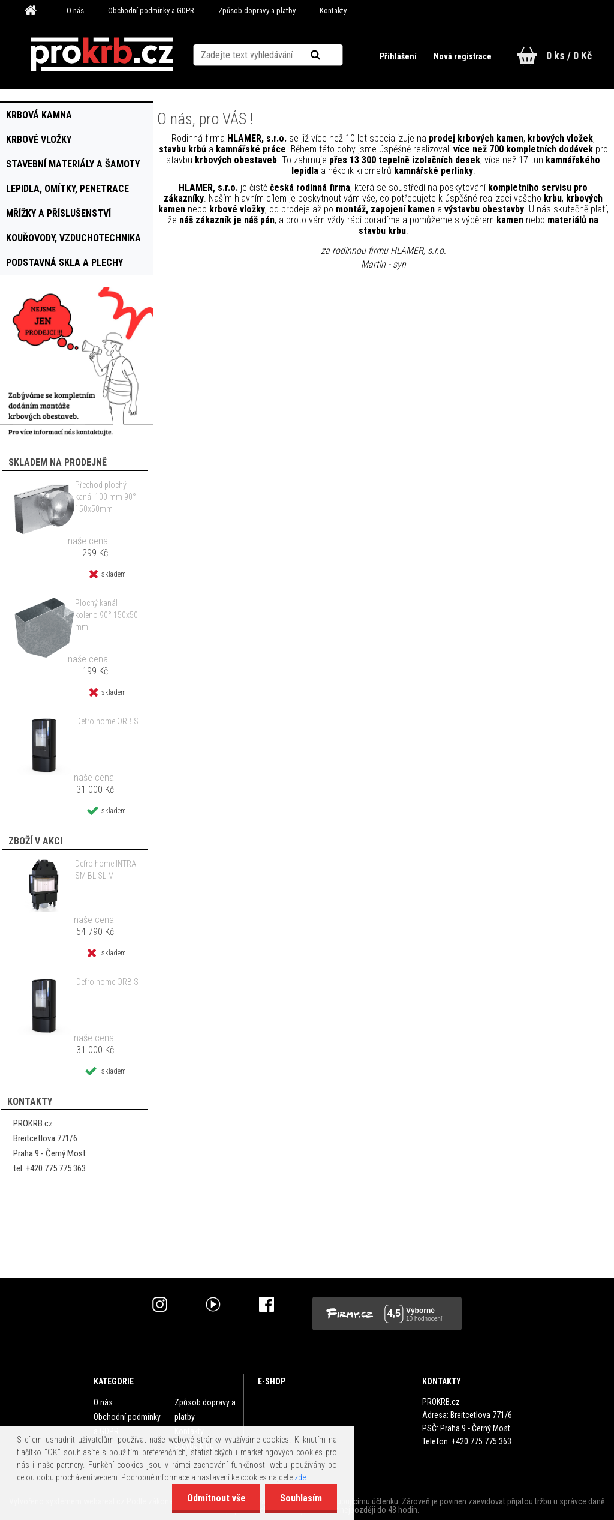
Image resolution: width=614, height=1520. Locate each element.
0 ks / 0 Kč (569, 55)
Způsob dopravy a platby (257, 10)
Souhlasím (301, 1498)
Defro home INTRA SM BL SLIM (105, 869)
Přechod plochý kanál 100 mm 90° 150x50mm (105, 497)
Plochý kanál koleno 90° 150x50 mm (106, 615)
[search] (330, 55)
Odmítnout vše (215, 1498)
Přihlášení (399, 56)
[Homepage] (35, 10)
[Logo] (101, 55)
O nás (75, 10)
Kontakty (333, 10)
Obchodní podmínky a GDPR (151, 10)
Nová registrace (463, 56)
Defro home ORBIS (107, 721)
